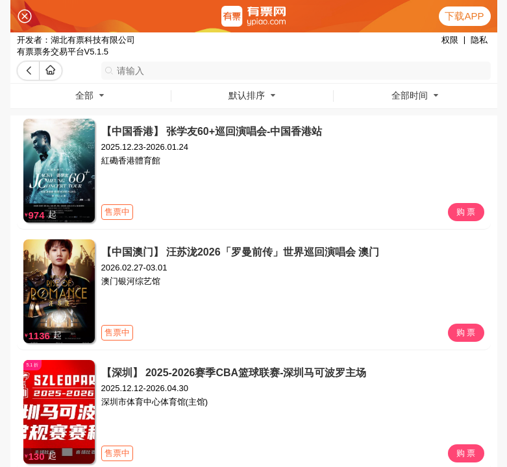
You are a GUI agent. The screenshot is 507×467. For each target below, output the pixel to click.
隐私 (479, 40)
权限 (449, 40)
